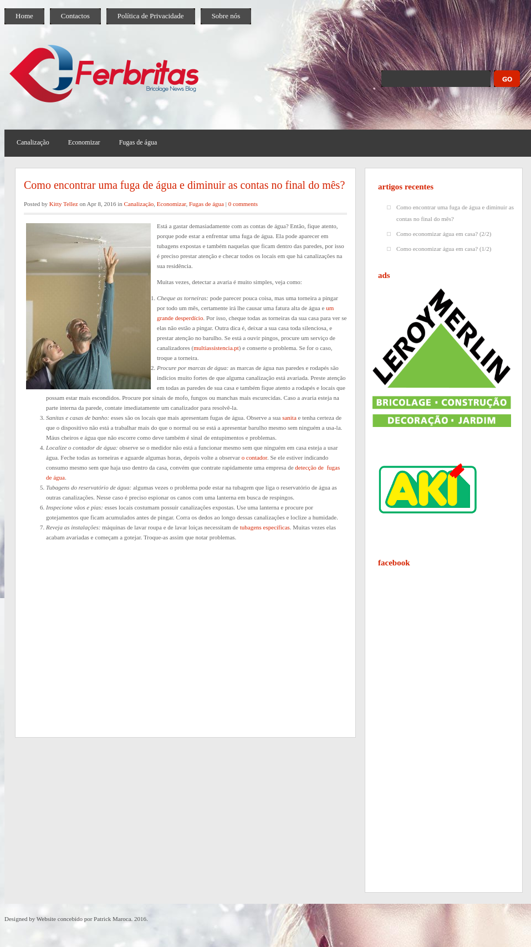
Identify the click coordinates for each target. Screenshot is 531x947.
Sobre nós (226, 16)
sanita (289, 417)
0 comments (243, 203)
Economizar (84, 142)
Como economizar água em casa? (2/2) (443, 233)
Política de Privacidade (151, 16)
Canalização (33, 142)
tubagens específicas (265, 527)
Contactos (75, 16)
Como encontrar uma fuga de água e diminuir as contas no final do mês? (184, 185)
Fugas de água (138, 142)
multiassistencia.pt (216, 347)
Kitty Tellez (63, 203)
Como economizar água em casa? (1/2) (443, 248)
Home (24, 16)
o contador (254, 457)
